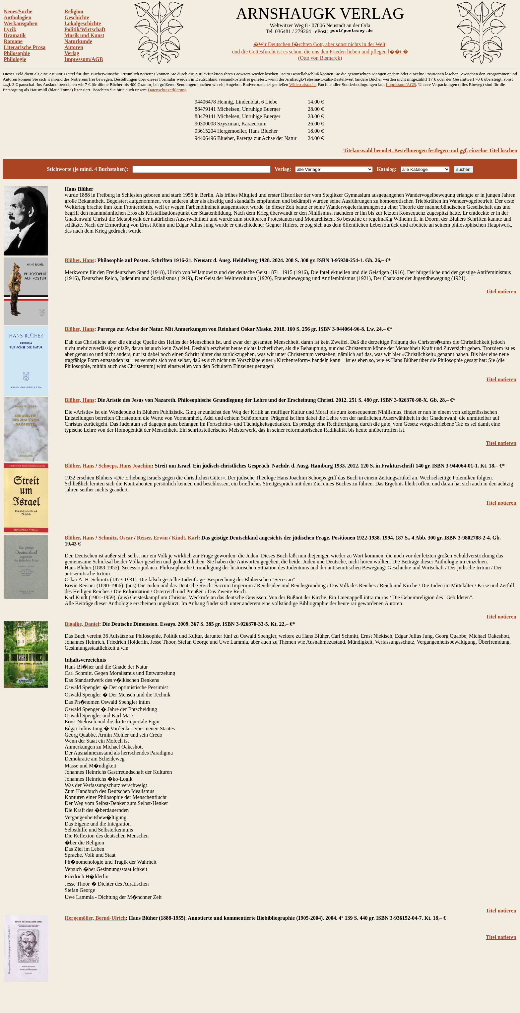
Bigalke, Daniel (82, 624)
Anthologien (18, 17)
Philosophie (17, 53)
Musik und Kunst (84, 35)
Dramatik (15, 35)
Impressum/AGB (83, 59)
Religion (73, 11)
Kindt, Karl (185, 538)
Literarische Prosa (24, 47)
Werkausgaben (20, 23)
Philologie (15, 59)
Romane (13, 41)
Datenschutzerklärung (167, 89)
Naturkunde (78, 41)
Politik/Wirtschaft (84, 29)
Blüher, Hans (79, 260)
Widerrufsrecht (302, 84)
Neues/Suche (18, 11)
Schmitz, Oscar (115, 538)
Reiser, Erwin (152, 538)
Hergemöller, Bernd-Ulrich (95, 918)
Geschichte (76, 17)
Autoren (73, 47)
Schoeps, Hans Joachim (125, 466)
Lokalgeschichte (82, 23)
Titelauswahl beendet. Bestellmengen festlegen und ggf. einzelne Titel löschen (430, 150)
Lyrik (10, 29)
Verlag (71, 53)
